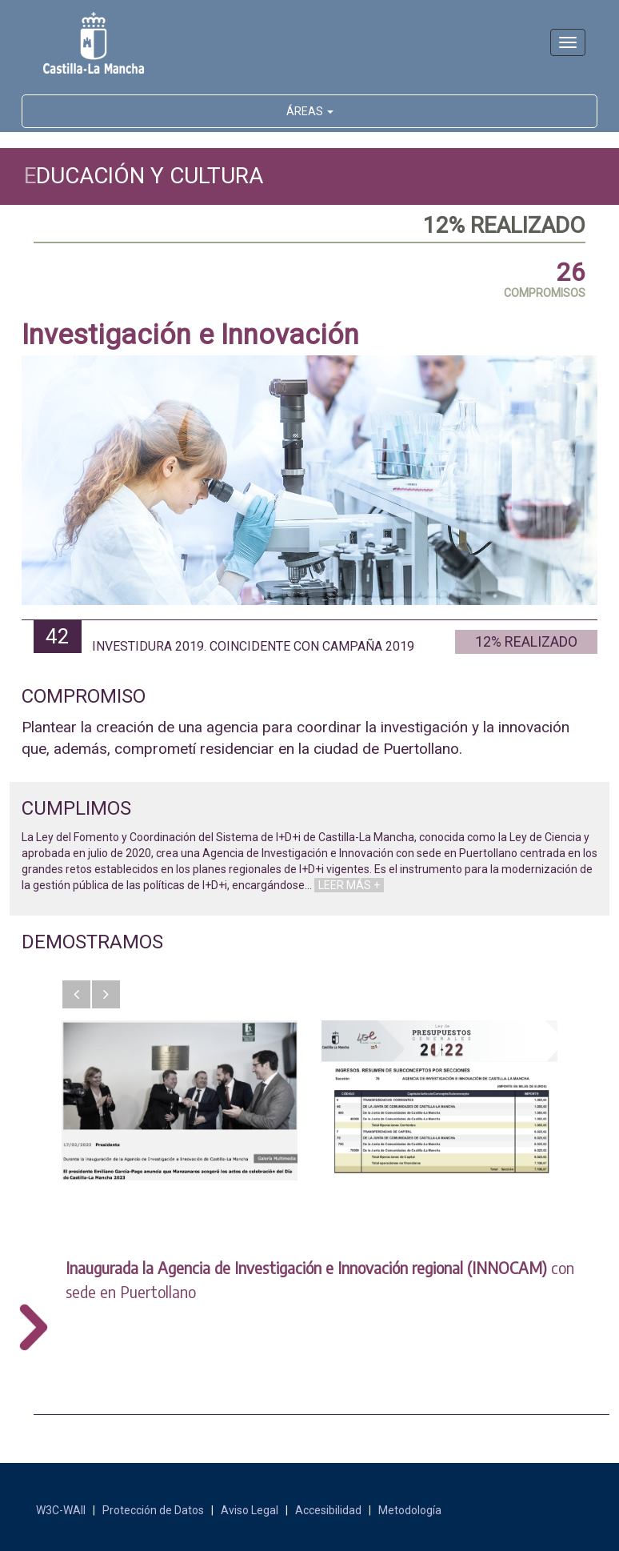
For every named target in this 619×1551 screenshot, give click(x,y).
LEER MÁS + (349, 885)
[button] (76, 994)
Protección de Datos (153, 1510)
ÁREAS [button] (309, 111)
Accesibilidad (328, 1510)
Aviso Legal (249, 1510)
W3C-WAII (61, 1510)
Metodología (409, 1510)
